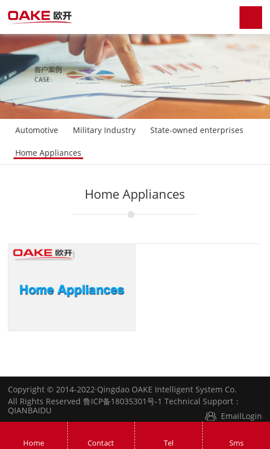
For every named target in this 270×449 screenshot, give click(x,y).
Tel (168, 443)
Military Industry (104, 130)
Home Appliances (48, 152)
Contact (101, 443)
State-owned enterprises (196, 130)
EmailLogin (241, 415)
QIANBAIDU (29, 410)
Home (33, 443)
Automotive (36, 130)
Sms (236, 443)
